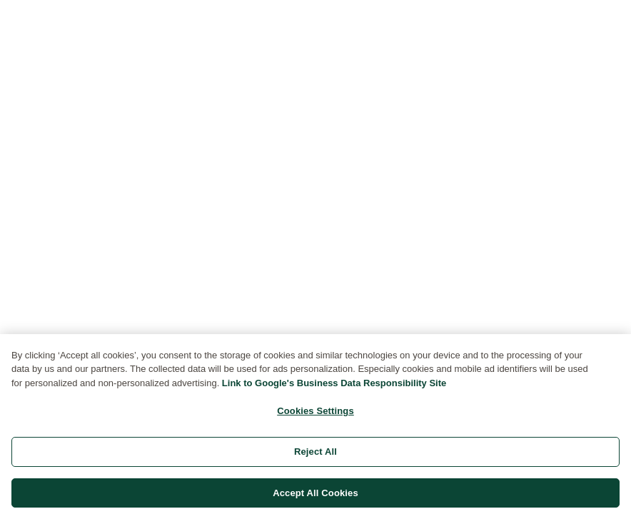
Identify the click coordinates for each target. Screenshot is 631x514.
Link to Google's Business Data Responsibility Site (334, 386)
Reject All (315, 454)
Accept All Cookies (315, 495)
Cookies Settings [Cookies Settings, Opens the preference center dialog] (315, 414)
